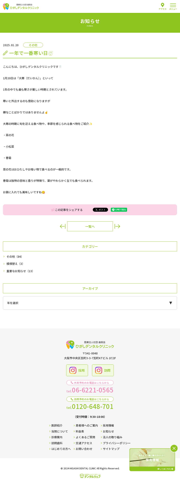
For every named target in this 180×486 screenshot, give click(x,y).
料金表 (79, 431)
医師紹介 (55, 425)
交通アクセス (83, 443)
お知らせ (107, 431)
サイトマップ (110, 449)
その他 (15, 256)
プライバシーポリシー (116, 443)
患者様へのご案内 (86, 425)
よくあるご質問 (84, 437)
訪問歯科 (55, 443)
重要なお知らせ (21, 271)
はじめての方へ (60, 449)
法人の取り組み (111, 437)
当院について (58, 431)
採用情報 (107, 425)
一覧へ (90, 226)
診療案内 (55, 437)
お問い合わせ (83, 449)
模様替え (16, 263)
